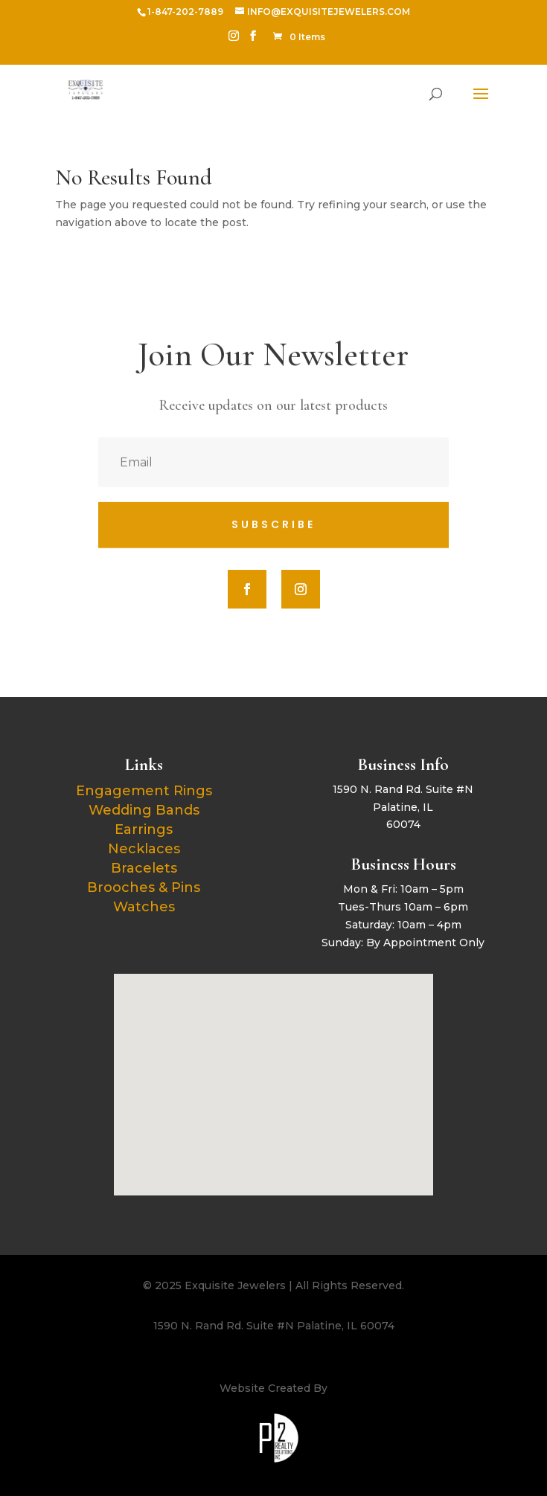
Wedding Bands (144, 810)
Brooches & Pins (143, 887)
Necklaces (144, 849)
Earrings (144, 829)
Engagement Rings (144, 791)
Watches (144, 907)
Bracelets (144, 868)
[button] (279, 1069)
